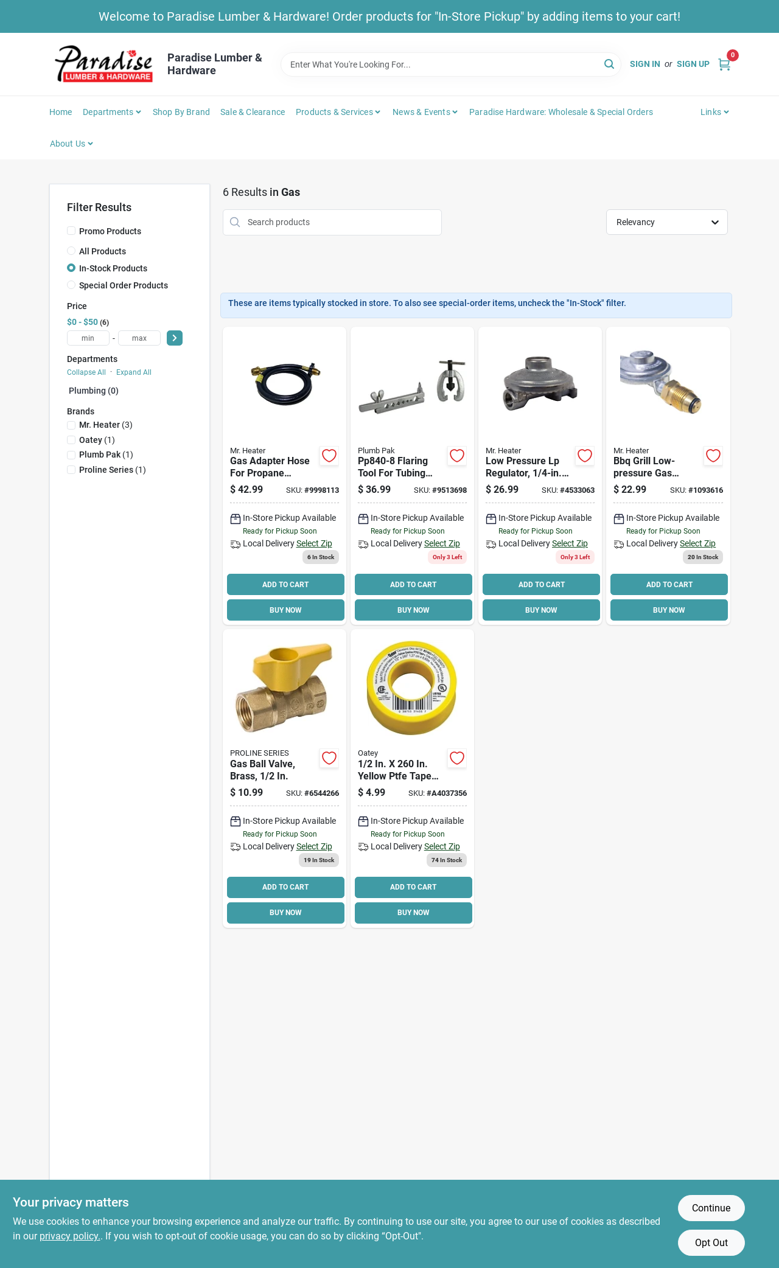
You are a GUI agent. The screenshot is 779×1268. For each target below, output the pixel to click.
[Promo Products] (71, 230)
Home (60, 112)
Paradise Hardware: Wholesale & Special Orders (561, 112)
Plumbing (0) (94, 390)
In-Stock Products (113, 268)
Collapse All (86, 372)
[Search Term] (451, 64)
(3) (106, 425)
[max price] (139, 338)
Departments (108, 112)
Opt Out (711, 1243)
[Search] (610, 64)
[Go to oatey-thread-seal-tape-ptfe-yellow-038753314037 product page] (412, 778)
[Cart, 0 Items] (724, 64)
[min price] (88, 338)
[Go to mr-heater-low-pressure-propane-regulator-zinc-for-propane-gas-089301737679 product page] (540, 476)
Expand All (134, 372)
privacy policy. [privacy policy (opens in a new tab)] (70, 1236)
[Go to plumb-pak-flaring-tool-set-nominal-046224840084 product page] (412, 476)
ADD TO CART (285, 584)
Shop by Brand (182, 112)
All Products (102, 251)
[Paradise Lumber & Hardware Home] (104, 64)
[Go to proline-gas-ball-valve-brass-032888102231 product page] (284, 778)
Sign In (645, 64)
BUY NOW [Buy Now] (286, 610)
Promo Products (110, 231)
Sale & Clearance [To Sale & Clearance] (252, 112)
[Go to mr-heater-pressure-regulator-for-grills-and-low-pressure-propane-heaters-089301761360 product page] (668, 476)
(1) (97, 440)
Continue (711, 1208)
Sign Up (693, 64)
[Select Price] (175, 338)
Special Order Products (123, 285)
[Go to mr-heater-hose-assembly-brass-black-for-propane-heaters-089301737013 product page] (284, 476)
